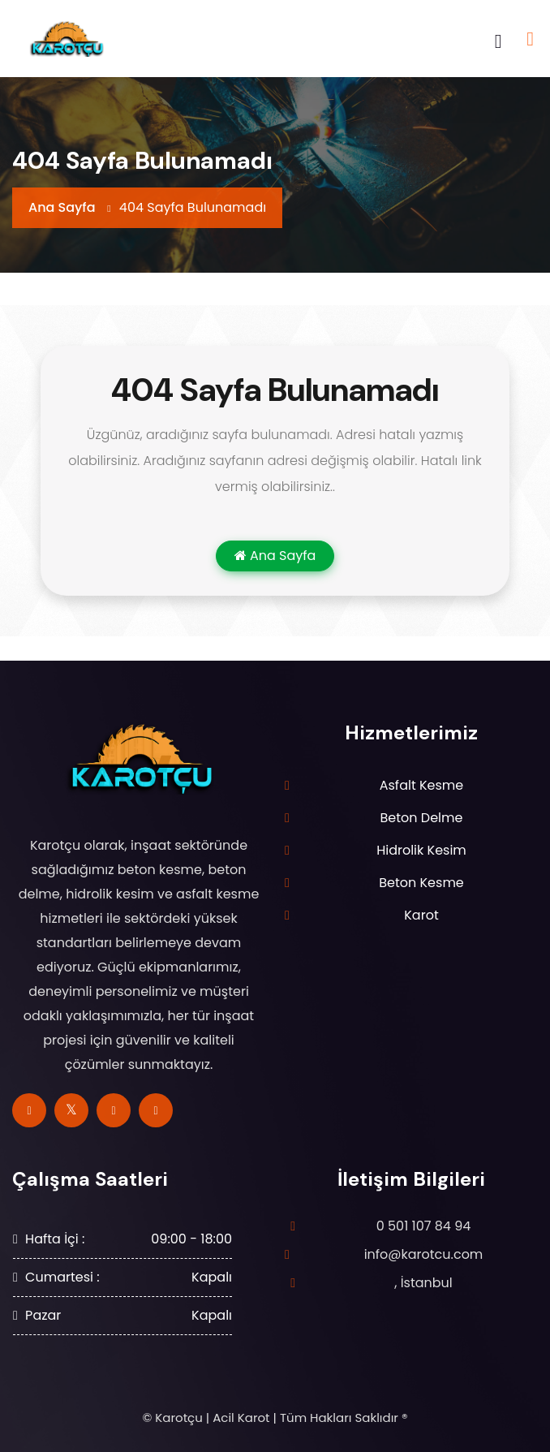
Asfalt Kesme (422, 785)
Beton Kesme (421, 882)
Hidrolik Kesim (421, 850)
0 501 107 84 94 (423, 1226)
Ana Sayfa (62, 207)
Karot (421, 915)
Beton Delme (421, 817)
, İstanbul (423, 1283)
